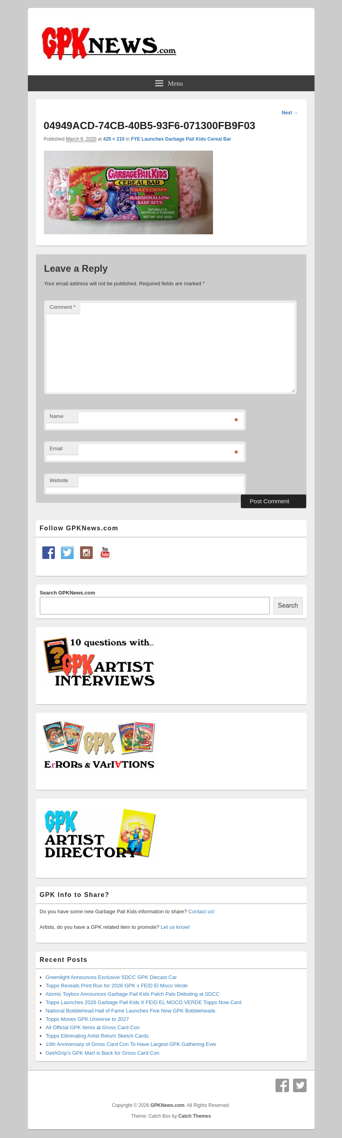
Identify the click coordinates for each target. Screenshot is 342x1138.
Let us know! (175, 927)
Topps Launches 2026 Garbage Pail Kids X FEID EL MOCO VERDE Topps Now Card (144, 1002)
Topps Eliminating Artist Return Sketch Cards (97, 1036)
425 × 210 (114, 139)
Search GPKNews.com (67, 593)
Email (56, 448)
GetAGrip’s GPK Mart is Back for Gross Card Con (103, 1053)
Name (57, 416)
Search (288, 605)
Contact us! (201, 911)
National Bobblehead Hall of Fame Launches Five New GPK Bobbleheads (130, 1011)
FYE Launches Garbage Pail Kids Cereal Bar (181, 139)
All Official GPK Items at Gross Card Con (93, 1027)
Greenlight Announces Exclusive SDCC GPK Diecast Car (111, 977)
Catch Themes (194, 1116)
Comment (63, 307)
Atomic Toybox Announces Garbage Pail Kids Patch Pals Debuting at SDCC (133, 994)
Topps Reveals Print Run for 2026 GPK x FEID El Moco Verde (117, 986)
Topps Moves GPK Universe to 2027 (87, 1019)
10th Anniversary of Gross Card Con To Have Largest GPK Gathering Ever (131, 1044)
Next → (290, 113)
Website (59, 480)
